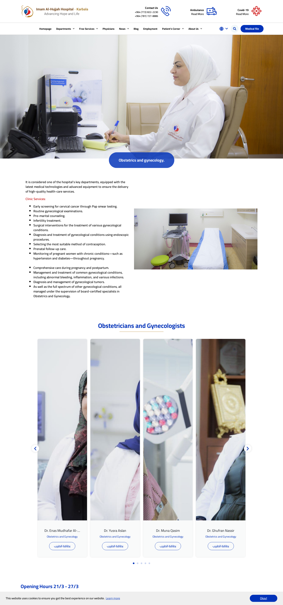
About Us (195, 28)
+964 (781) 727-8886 (146, 16)
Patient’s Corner (173, 28)
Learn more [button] (113, 598)
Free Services (88, 28)
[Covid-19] (256, 11)
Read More (197, 14)
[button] (235, 29)
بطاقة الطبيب (62, 546)
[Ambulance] (212, 11)
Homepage (45, 28)
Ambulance (197, 10)
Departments (65, 28)
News (124, 28)
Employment (150, 28)
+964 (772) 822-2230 (146, 12)
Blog (136, 28)
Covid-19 (243, 10)
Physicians (108, 28)
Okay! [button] (263, 598)
